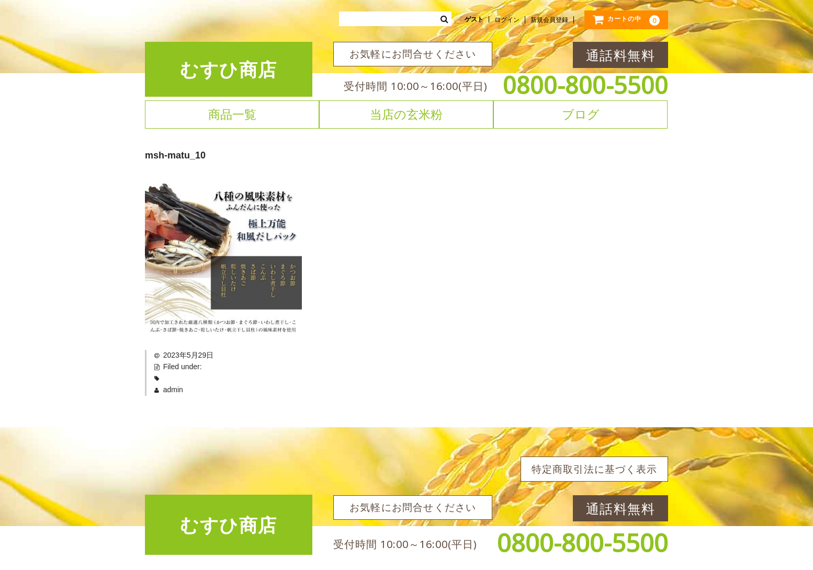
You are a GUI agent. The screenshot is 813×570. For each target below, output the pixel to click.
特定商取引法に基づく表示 (594, 469)
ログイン (507, 20)
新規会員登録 (549, 20)
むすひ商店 (228, 69)
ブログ (581, 114)
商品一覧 (232, 114)
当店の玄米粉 (406, 114)
